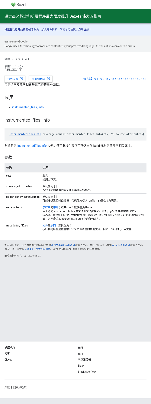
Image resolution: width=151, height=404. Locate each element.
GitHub (8, 359)
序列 (55, 207)
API (27, 58)
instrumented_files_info (28, 107)
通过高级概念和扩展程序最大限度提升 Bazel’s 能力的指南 (53, 16)
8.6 (114, 79)
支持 (80, 353)
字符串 (46, 207)
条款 (7, 387)
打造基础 (10, 29)
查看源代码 (41, 78)
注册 (86, 29)
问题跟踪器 (84, 359)
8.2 (138, 79)
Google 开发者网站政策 (37, 248)
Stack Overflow (87, 371)
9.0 (102, 79)
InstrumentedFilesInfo (25, 134)
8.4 (126, 79)
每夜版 (87, 79)
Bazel (8, 58)
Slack (81, 365)
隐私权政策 (20, 387)
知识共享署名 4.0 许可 (63, 245)
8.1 (144, 79)
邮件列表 (52, 29)
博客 (7, 353)
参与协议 (70, 29)
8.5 (120, 79)
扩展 (17, 58)
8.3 (132, 79)
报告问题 (15, 78)
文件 (45, 225)
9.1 (96, 79)
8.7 (108, 79)
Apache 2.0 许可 (121, 245)
